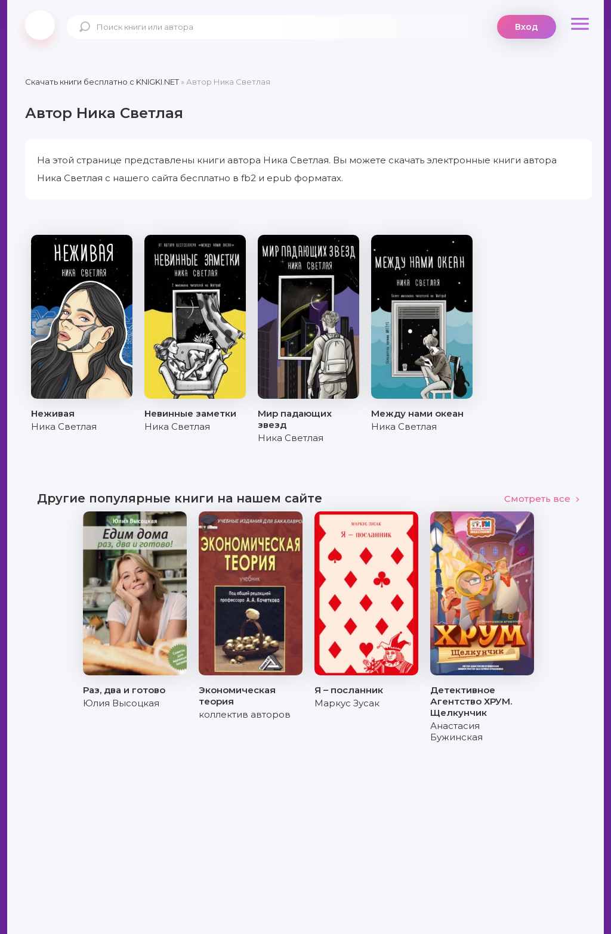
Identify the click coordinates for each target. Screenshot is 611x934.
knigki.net (40, 25)
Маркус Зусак (346, 703)
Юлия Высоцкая (121, 703)
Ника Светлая (64, 426)
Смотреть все (542, 498)
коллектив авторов (245, 714)
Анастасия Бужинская (456, 731)
